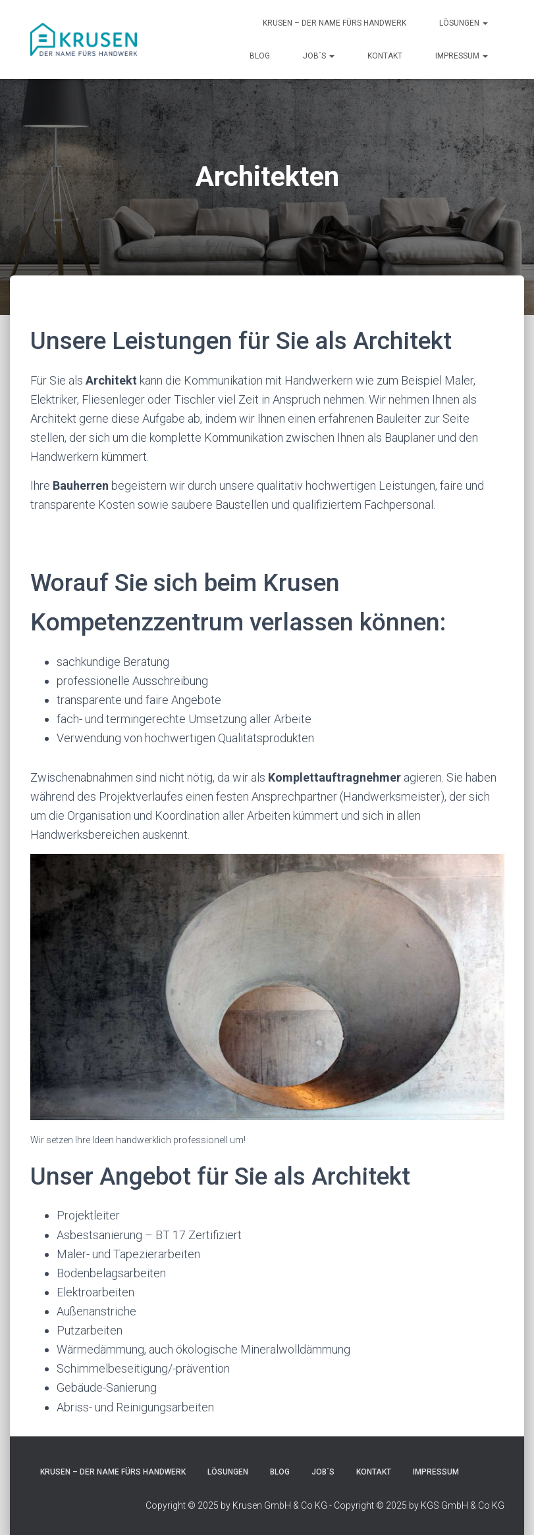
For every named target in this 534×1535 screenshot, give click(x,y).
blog (260, 55)
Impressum (461, 55)
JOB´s (318, 55)
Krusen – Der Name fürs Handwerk (334, 23)
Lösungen (463, 23)
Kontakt (384, 55)
